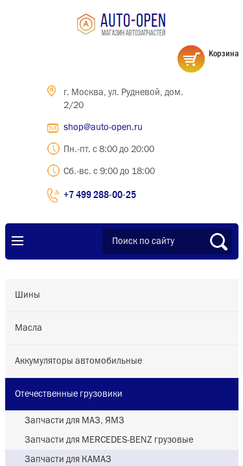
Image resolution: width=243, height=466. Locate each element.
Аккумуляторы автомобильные (78, 361)
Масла (28, 328)
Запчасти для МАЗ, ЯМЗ (74, 421)
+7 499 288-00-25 (100, 194)
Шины (27, 295)
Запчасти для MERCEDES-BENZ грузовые (109, 440)
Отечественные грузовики (68, 394)
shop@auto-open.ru (103, 127)
